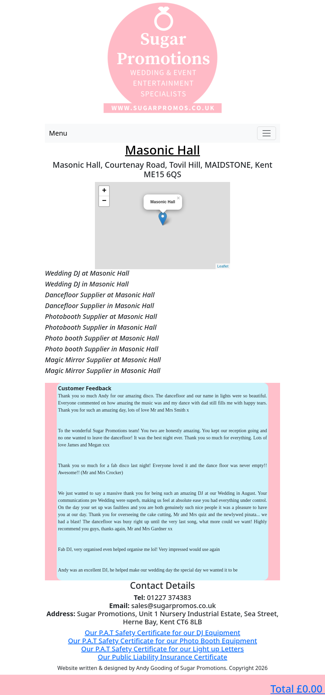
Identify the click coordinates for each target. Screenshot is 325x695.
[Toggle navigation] (266, 133)
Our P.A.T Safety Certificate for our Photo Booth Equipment (162, 640)
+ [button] (104, 191)
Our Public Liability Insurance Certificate (162, 657)
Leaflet (222, 266)
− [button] (104, 201)
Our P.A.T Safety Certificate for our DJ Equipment (162, 632)
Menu (58, 133)
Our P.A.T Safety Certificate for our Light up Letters (162, 648)
